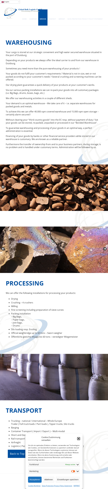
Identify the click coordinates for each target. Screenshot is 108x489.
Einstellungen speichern (67, 479)
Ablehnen (48, 479)
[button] (78, 438)
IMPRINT (77, 486)
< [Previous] (3, 187)
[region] (54, 187)
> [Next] (105, 187)
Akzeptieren (35, 479)
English (5, 2)
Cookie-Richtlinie (34, 486)
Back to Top (17, 453)
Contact (52, 19)
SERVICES (43, 19)
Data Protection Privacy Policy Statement (57, 486)
